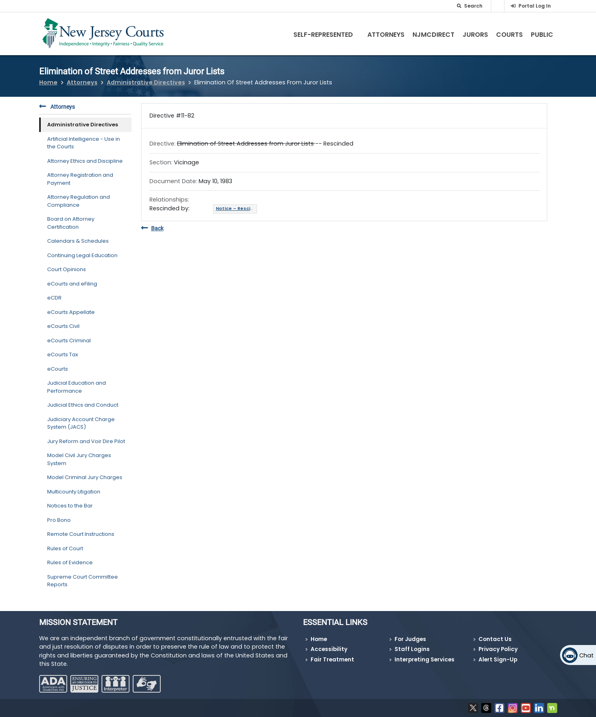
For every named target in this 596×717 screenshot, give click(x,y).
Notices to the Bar (70, 505)
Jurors (475, 34)
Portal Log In (534, 5)
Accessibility (329, 649)
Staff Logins (412, 649)
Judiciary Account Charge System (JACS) (81, 423)
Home (48, 82)
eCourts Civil (63, 326)
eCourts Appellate (71, 312)
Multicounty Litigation (73, 491)
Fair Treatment (332, 659)
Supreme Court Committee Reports (82, 581)
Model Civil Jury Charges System (79, 459)
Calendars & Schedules (78, 241)
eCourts (57, 369)
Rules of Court (65, 548)
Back (152, 228)
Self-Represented (329, 34)
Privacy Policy (498, 649)
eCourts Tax (62, 354)
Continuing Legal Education (82, 255)
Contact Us (495, 639)
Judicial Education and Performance (76, 387)
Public (542, 34)
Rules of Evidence (70, 562)
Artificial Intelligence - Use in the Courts (83, 143)
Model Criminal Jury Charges (84, 477)
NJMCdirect (433, 34)
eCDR (54, 298)
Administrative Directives (146, 82)
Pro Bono (59, 520)
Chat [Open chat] (586, 655)
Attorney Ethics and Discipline (85, 161)
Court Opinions (66, 269)
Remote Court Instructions (80, 534)
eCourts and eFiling (72, 284)
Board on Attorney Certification (70, 223)
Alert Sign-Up (497, 659)
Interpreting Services (424, 659)
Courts (509, 34)
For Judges (410, 639)
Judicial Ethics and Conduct (82, 405)
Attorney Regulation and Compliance (78, 201)
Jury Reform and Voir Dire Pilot (86, 441)
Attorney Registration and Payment (80, 179)
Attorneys (386, 34)
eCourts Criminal (69, 340)
